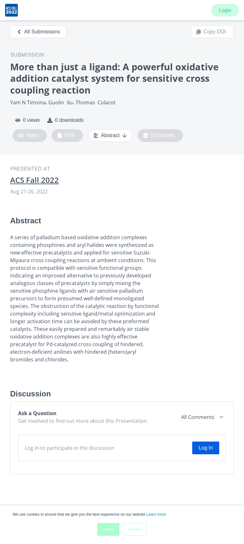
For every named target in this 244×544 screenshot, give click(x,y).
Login (225, 10)
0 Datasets (159, 135)
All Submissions (38, 31)
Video (28, 135)
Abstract (110, 135)
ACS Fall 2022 (34, 180)
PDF (66, 135)
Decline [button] (135, 529)
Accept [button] (108, 529)
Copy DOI (211, 32)
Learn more (156, 514)
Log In (206, 447)
